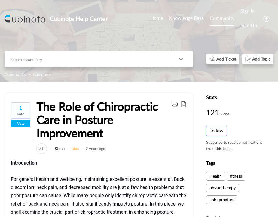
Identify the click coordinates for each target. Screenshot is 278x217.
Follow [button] (216, 130)
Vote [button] (20, 123)
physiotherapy (222, 187)
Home (156, 18)
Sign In (247, 11)
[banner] (139, 41)
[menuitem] (248, 18)
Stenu (59, 148)
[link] (41, 148)
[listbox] (181, 59)
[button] (222, 59)
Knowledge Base (186, 18)
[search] (87, 59)
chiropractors (221, 199)
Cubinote (41, 74)
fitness (236, 176)
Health (215, 176)
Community (222, 18)
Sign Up (248, 25)
